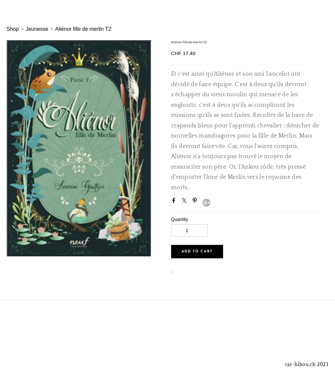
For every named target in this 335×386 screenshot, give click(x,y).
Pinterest (196, 202)
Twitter (185, 202)
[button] (197, 251)
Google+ (206, 203)
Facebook (175, 202)
